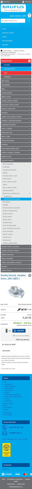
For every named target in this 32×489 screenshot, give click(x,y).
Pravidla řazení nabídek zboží (12, 394)
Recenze (7, 398)
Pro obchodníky (7, 41)
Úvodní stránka (7, 50)
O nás (4, 29)
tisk (4, 479)
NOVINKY (7, 65)
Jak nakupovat (8, 384)
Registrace (6, 2)
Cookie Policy (8, 400)
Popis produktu (6, 350)
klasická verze (11, 484)
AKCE (5, 73)
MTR (24, 309)
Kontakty (5, 45)
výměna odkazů (7, 414)
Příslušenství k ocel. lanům (8, 54)
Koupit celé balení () (22, 335)
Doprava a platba (8, 33)
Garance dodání (9, 388)
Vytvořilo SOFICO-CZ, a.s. (16, 486)
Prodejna (7, 392)
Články (4, 37)
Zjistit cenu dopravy (22, 339)
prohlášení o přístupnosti (16, 479)
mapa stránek (7, 412)
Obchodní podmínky (10, 386)
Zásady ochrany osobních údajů (13, 396)
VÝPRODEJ (7, 77)
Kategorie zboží (16, 61)
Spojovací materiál (19, 50)
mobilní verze (21, 484)
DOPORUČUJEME (9, 69)
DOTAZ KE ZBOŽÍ (10, 345)
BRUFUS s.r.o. (6, 469)
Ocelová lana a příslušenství (8, 52)
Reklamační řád (9, 390)
